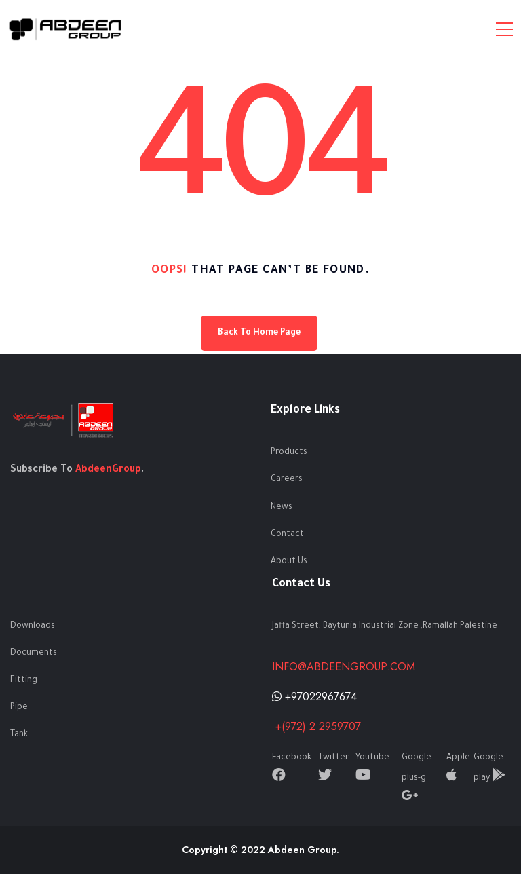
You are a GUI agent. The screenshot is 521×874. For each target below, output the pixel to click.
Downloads (32, 626)
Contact (287, 534)
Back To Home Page (259, 333)
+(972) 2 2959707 (316, 726)
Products (289, 452)
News (281, 507)
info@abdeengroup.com (343, 666)
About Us (289, 562)
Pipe (19, 707)
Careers (287, 479)
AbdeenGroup (108, 470)
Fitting (23, 680)
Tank (19, 735)
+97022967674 (314, 696)
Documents (33, 653)
